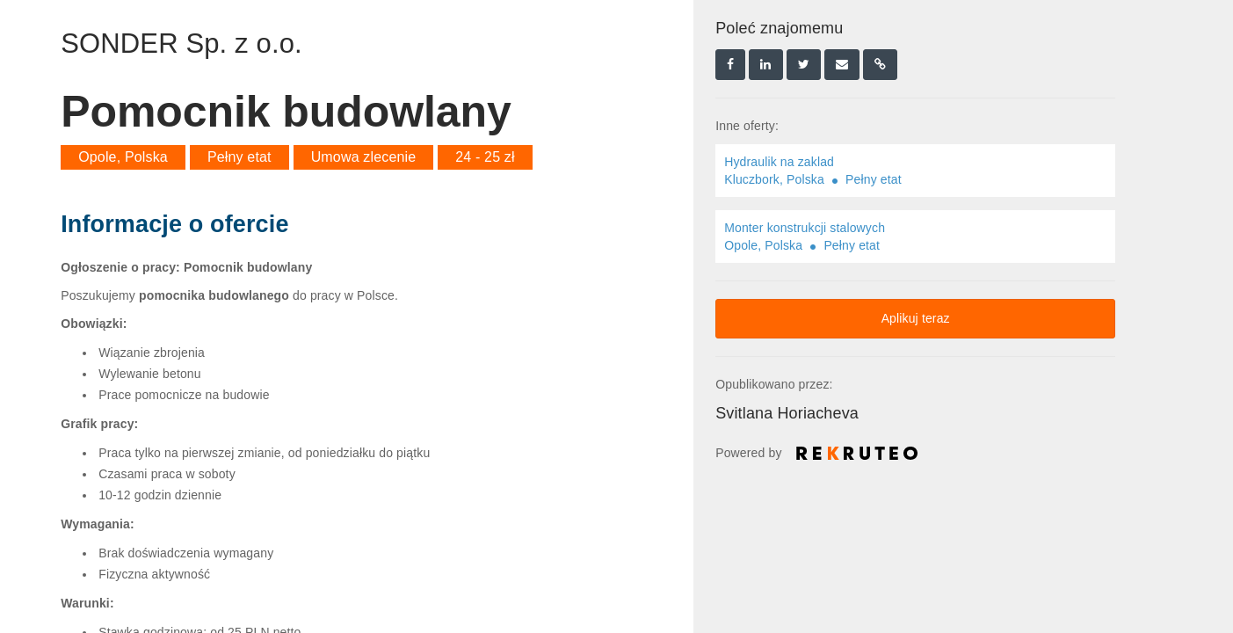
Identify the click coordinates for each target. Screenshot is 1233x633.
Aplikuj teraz (915, 318)
